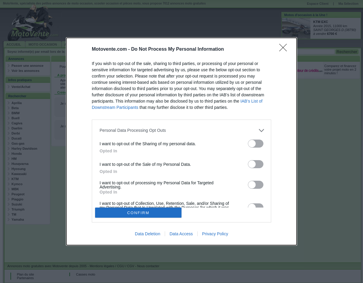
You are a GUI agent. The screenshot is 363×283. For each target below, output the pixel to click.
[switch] (255, 144)
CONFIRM (138, 213)
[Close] (285, 49)
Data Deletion (147, 233)
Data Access (181, 233)
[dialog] (181, 141)
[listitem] (181, 130)
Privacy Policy (215, 233)
